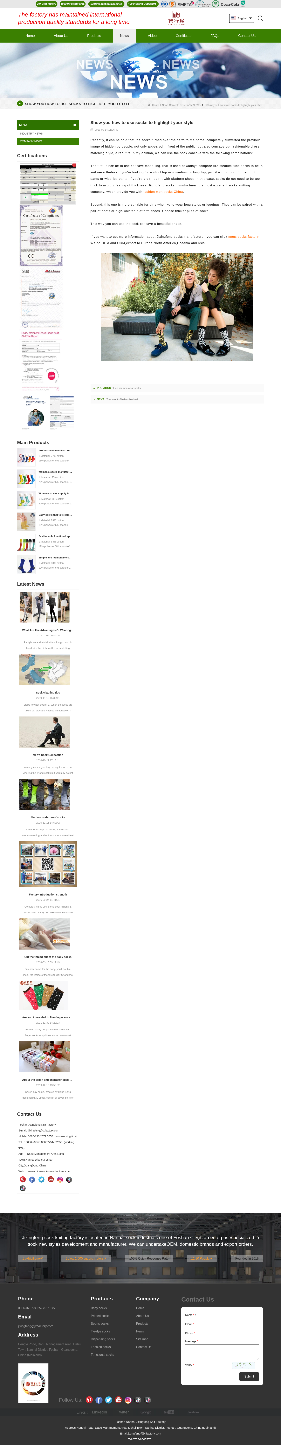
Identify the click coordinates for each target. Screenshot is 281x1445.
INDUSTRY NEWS (31, 133)
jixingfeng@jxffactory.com (35, 1326)
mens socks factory (243, 236)
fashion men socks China (163, 191)
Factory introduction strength (48, 894)
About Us (61, 36)
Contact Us (247, 36)
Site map (142, 1339)
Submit (249, 1376)
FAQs (214, 36)
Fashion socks (101, 1347)
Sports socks (100, 1323)
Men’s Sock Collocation (48, 755)
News (124, 36)
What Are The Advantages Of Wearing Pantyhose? (48, 630)
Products (94, 36)
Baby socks (99, 1308)
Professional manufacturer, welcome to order (55, 450)
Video (152, 36)
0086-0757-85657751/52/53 (37, 1308)
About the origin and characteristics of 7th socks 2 (48, 1079)
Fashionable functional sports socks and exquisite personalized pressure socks (55, 536)
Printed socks (100, 1315)
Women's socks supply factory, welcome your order (55, 493)
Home (30, 36)
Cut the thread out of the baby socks (48, 956)
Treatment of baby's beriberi (122, 399)
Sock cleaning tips (48, 692)
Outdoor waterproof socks (48, 817)
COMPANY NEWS (190, 105)
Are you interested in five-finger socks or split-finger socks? (48, 1017)
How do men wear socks (127, 388)
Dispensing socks (103, 1339)
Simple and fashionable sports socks (55, 557)
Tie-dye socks (100, 1331)
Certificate (183, 36)
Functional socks (102, 1354)
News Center (169, 105)
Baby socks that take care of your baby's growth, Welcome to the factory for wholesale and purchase (55, 514)
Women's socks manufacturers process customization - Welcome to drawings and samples (55, 471)
